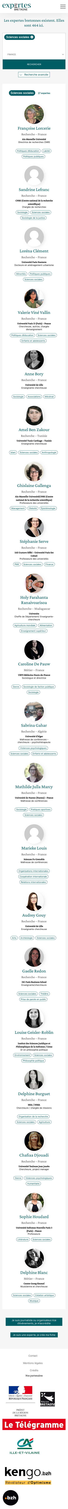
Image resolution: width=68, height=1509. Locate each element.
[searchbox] (34, 45)
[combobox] (34, 41)
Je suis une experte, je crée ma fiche (34, 1334)
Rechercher (34, 64)
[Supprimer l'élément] (32, 37)
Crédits (34, 1370)
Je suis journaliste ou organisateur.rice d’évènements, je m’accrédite (34, 1322)
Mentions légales (33, 1363)
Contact (32, 1355)
